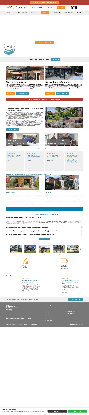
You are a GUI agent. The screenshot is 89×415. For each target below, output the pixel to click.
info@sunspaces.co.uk (10, 317)
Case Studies (56, 59)
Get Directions (48, 323)
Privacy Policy (26, 327)
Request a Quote (12, 129)
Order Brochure (51, 7)
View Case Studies (22, 93)
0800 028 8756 (38, 7)
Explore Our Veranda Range (44, 42)
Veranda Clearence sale (73, 222)
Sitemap (35, 327)
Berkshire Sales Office (71, 308)
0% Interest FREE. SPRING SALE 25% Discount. (44, 2)
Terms (29, 327)
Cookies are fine (77, 411)
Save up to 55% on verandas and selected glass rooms (44, 99)
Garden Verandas (28, 113)
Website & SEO (71, 327)
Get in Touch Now (76, 302)
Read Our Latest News (14, 279)
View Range (10, 93)
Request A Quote (61, 7)
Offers (44, 12)
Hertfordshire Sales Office (72, 314)
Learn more (32, 412)
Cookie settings (57, 411)
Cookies (32, 327)
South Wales (48, 308)
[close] (87, 408)
